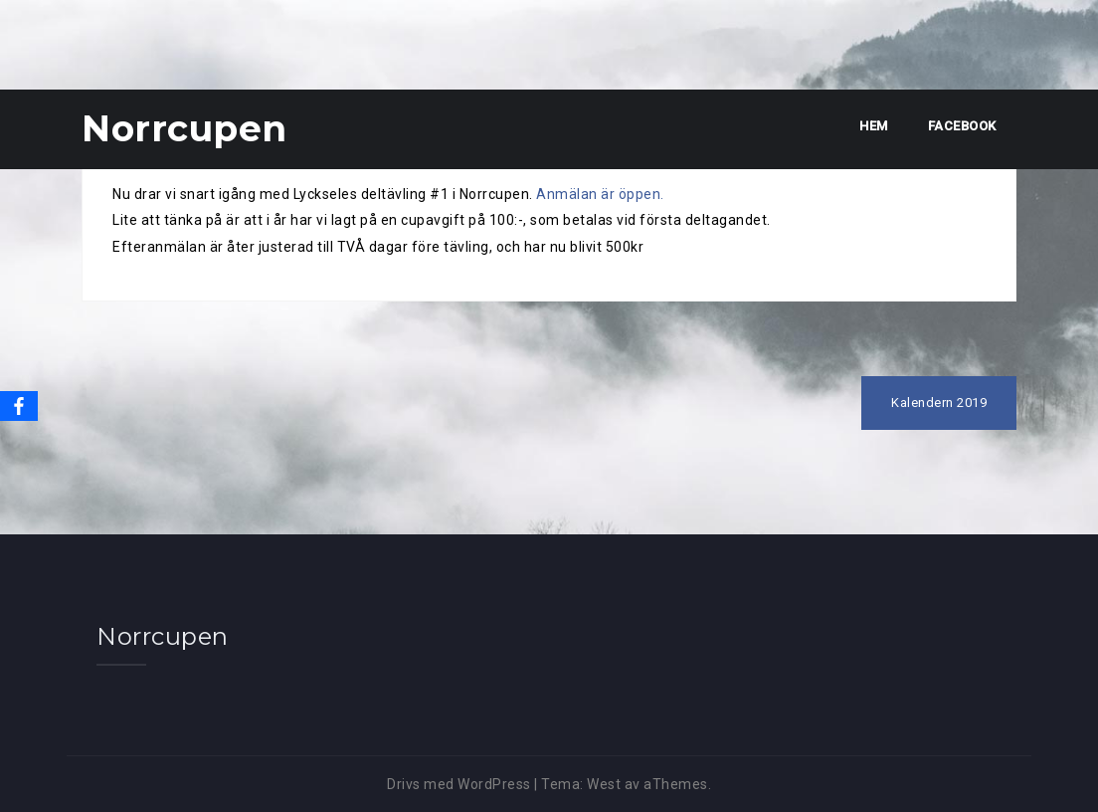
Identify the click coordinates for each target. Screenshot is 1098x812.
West (604, 784)
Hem (873, 125)
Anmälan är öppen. (600, 194)
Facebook (962, 125)
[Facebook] (19, 406)
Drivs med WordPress (459, 784)
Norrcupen (184, 128)
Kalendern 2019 (939, 402)
